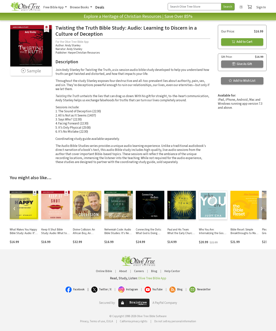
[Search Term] (194, 6)
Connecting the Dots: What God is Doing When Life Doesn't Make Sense (148, 235)
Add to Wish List (242, 80)
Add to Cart (242, 42)
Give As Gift (242, 64)
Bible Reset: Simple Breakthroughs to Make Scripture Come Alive (244, 233)
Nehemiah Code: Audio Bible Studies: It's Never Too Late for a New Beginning (118, 235)
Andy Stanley (73, 46)
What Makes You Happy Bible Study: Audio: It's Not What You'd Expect (23, 233)
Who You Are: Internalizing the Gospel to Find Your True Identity (213, 235)
